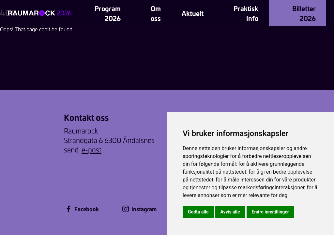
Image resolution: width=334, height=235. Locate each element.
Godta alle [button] (198, 211)
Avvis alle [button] (230, 211)
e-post (91, 149)
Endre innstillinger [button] (270, 211)
